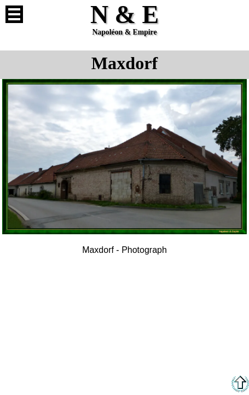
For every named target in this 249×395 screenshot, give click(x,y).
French (235, 14)
